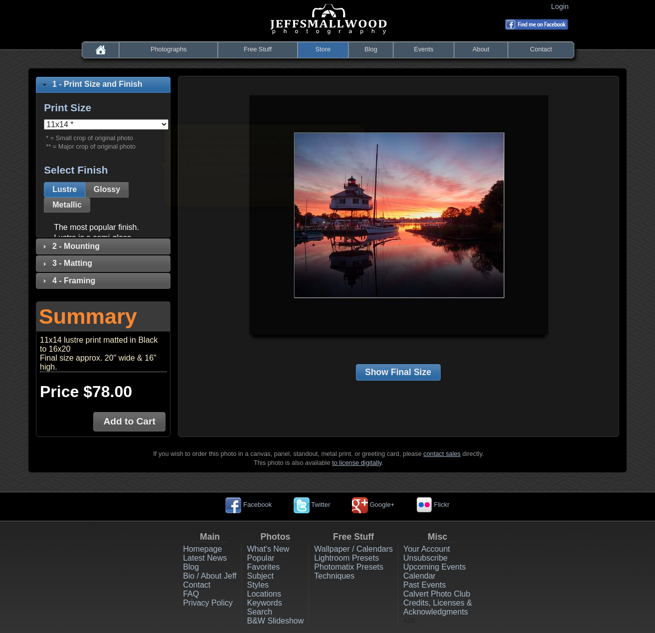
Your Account (426, 549)
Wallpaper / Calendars (353, 549)
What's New (268, 549)
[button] (64, 190)
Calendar (419, 576)
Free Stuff (258, 49)
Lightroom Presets (346, 558)
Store (323, 49)
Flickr (433, 504)
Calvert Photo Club (436, 594)
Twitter (312, 504)
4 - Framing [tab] (67, 280)
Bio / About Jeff (209, 576)
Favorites (263, 567)
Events (423, 49)
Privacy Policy (208, 603)
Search (259, 612)
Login (562, 6)
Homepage (202, 549)
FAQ (191, 594)
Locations (264, 594)
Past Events (424, 585)
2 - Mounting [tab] (70, 246)
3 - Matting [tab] (66, 263)
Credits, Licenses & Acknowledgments (437, 607)
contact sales (442, 453)
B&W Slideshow (275, 621)
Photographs (169, 49)
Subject (260, 576)
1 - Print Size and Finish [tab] (91, 84)
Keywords (264, 603)
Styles (258, 585)
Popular (260, 558)
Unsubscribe (425, 558)
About (481, 49)
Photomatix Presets (348, 567)
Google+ (373, 504)
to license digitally (356, 462)
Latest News (205, 558)
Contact (541, 49)
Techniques (334, 576)
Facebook (248, 504)
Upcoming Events (434, 567)
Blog (370, 49)
